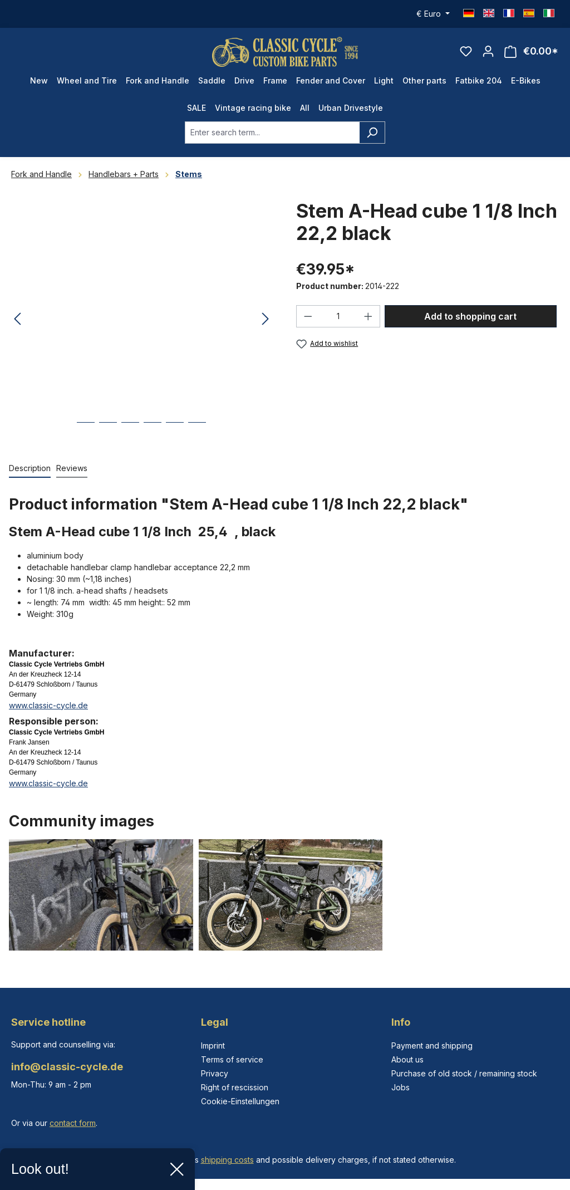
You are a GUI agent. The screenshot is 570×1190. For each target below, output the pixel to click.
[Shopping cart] (531, 53)
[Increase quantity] (368, 321)
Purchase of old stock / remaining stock (464, 1073)
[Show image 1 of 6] (86, 434)
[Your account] (488, 53)
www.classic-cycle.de (48, 709)
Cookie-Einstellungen (240, 1101)
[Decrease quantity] (308, 321)
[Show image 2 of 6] (108, 434)
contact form (73, 1123)
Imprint (213, 1045)
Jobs (400, 1087)
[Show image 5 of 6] (175, 434)
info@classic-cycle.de (67, 1067)
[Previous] (17, 324)
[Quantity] (338, 321)
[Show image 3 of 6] (130, 434)
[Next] (265, 324)
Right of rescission (234, 1087)
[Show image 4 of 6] (152, 434)
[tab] (30, 472)
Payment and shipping (432, 1045)
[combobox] (272, 136)
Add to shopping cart (470, 320)
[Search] (372, 136)
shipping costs (227, 1159)
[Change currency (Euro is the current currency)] (433, 13)
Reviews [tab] (71, 472)
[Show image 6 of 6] (197, 434)
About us (407, 1059)
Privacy (214, 1073)
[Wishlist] (466, 53)
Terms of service (232, 1059)
